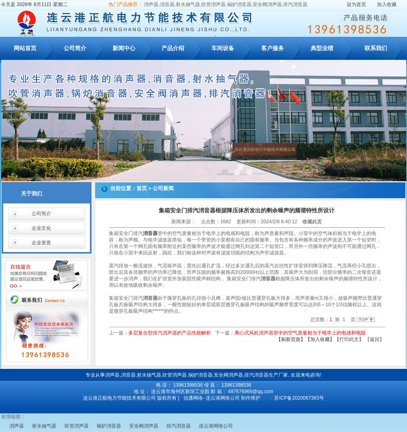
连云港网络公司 (216, 426)
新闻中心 (124, 48)
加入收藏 (386, 4)
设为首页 (356, 4)
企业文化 (41, 228)
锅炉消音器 (109, 426)
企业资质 (41, 243)
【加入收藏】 (320, 339)
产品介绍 (173, 48)
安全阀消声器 (143, 426)
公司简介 (75, 48)
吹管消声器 (76, 426)
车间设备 (222, 48)
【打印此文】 (349, 339)
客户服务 (272, 48)
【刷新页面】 (290, 339)
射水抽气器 (44, 426)
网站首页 (25, 48)
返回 (374, 339)
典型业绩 (322, 48)
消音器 (150, 233)
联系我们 (375, 48)
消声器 (16, 426)
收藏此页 (312, 221)
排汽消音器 (178, 426)
